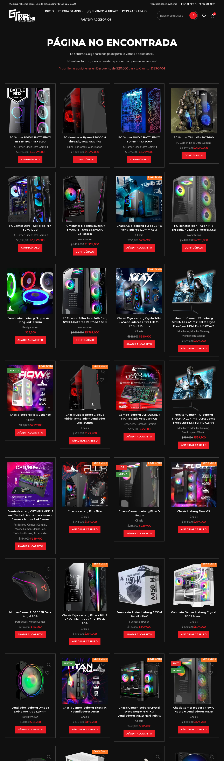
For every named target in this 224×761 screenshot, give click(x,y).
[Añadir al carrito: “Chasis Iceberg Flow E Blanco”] (30, 437)
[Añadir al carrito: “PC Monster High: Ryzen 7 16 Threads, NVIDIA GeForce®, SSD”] (194, 252)
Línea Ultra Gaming (37, 146)
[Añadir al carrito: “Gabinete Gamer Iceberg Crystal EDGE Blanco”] (193, 646)
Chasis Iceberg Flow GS (194, 519)
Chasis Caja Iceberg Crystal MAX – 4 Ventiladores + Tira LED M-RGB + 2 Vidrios (139, 322)
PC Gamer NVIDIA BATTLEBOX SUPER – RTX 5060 (139, 139)
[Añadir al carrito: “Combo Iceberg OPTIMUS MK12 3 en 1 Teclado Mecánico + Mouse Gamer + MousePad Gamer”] (30, 558)
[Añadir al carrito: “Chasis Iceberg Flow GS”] (193, 537)
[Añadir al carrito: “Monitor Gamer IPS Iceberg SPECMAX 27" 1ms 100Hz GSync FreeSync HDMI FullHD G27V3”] (193, 453)
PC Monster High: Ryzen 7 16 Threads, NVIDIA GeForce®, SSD (193, 230)
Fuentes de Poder (139, 633)
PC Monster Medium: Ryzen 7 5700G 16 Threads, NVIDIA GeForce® (85, 230)
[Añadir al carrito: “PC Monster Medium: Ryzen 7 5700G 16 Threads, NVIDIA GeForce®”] (85, 252)
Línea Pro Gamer (76, 146)
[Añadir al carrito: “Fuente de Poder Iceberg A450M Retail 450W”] (139, 646)
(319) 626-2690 (67, 3)
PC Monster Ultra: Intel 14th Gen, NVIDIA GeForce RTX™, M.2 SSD (85, 322)
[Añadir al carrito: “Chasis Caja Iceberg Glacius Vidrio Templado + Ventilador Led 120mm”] (84, 445)
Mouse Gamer (22, 541)
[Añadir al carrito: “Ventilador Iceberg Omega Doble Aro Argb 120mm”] (30, 741)
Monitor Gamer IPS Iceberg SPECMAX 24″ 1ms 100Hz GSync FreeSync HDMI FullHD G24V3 (194, 324)
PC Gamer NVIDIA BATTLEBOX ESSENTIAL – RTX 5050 (30, 139)
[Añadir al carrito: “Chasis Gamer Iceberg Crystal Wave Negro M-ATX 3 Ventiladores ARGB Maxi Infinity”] (139, 749)
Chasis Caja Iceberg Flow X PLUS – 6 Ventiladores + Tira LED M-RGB (85, 631)
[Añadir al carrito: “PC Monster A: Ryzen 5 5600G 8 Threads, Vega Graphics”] (85, 159)
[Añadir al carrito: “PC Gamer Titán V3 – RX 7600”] (194, 155)
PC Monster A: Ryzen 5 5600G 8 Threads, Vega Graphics (85, 139)
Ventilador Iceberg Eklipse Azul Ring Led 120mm (30, 320)
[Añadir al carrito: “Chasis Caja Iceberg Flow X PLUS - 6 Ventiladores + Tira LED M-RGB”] (84, 653)
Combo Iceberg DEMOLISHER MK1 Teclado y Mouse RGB (139, 420)
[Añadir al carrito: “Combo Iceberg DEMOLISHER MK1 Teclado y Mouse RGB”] (139, 440)
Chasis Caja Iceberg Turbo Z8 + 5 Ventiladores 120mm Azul (139, 228)
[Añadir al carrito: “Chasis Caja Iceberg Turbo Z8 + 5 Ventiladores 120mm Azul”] (139, 248)
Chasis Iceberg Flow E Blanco (30, 418)
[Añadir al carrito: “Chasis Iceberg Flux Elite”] (84, 537)
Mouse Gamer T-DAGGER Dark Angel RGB (30, 626)
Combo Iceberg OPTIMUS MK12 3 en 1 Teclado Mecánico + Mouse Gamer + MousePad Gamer (30, 525)
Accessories (41, 545)
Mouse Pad (39, 541)
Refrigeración (30, 327)
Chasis (139, 235)
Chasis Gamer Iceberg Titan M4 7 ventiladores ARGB (85, 721)
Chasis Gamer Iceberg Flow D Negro (139, 521)
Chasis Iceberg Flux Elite (84, 519)
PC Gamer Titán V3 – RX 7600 (194, 137)
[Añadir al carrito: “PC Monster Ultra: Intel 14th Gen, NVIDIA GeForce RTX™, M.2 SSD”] (85, 344)
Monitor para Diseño (193, 339)
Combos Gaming (146, 428)
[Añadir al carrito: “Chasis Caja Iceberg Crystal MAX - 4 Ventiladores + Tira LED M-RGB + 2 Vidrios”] (139, 344)
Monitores (183, 335)
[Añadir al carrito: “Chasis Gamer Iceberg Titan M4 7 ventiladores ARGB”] (84, 741)
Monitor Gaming (200, 335)
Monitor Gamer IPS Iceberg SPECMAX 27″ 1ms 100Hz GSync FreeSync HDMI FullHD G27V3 (194, 425)
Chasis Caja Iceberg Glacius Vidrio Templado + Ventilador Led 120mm (85, 422)
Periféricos (128, 428)
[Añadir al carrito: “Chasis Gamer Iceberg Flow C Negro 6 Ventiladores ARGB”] (193, 741)
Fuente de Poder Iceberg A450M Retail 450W (139, 626)
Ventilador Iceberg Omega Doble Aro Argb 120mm (30, 721)
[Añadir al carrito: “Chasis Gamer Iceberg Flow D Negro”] (139, 541)
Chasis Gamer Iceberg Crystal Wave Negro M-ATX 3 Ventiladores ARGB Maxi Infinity (139, 725)
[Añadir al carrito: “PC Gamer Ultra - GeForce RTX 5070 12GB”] (30, 248)
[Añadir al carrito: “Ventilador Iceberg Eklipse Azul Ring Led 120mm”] (30, 340)
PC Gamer (18, 146)
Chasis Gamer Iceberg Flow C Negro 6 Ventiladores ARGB (193, 721)
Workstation (95, 146)
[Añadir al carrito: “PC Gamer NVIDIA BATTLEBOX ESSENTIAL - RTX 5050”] (30, 159)
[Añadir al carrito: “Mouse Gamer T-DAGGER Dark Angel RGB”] (30, 646)
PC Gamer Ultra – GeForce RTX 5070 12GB (30, 228)
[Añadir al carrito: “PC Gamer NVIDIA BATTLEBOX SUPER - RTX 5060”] (139, 159)
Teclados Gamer (22, 545)
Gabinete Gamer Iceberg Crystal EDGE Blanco (193, 626)
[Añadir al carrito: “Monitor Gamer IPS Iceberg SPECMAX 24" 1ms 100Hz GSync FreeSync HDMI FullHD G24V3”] (193, 352)
